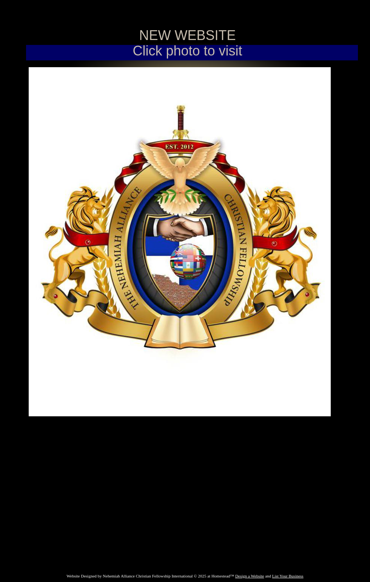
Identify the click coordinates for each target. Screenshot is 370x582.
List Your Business (288, 576)
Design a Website (249, 576)
